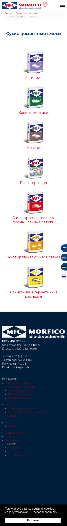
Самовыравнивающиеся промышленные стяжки (34, 220)
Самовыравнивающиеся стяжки (33, 257)
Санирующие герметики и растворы (33, 294)
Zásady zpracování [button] (17, 512)
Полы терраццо (33, 183)
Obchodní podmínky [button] (44, 512)
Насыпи (33, 148)
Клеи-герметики (33, 113)
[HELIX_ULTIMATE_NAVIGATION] (62, 5)
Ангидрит (33, 77)
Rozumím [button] (33, 520)
